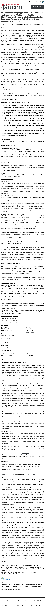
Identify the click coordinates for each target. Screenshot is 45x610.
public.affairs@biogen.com (31, 332)
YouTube (36, 474)
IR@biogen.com (29, 357)
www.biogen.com (7, 474)
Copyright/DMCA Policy (39, 600)
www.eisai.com (25, 453)
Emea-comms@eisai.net (6, 338)
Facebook (23, 454)
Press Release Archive (9, 600)
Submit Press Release (19, 600)
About (2, 600)
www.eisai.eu (10, 458)
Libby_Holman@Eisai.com (6, 347)
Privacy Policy (20, 603)
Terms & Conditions (29, 600)
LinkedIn (17, 454)
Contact (26, 603)
